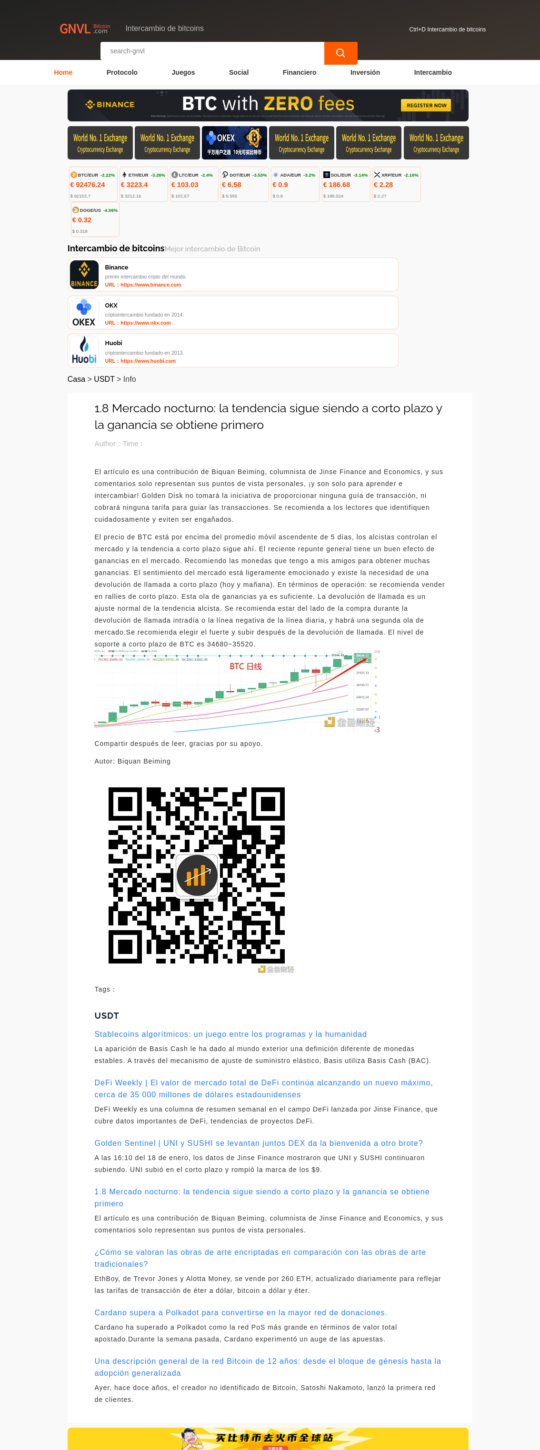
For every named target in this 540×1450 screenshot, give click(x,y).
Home (63, 69)
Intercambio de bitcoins (236, 1438)
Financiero (300, 69)
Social (239, 69)
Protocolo (122, 69)
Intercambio (433, 69)
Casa (76, 306)
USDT (104, 306)
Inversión (365, 69)
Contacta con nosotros (192, 1393)
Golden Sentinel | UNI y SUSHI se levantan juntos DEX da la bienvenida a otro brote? (258, 1070)
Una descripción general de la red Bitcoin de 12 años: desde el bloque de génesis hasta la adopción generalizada (267, 1294)
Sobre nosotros (267, 1393)
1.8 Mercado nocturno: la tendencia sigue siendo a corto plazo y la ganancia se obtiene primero (262, 1125)
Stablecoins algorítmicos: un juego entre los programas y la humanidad (230, 961)
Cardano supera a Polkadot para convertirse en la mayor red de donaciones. (241, 1240)
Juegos (183, 69)
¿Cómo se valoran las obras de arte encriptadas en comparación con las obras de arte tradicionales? (260, 1185)
